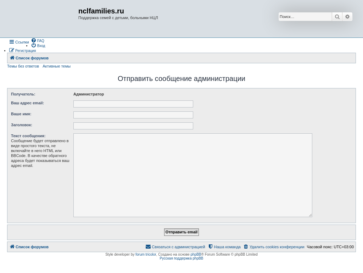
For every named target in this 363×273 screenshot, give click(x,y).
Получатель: (23, 94)
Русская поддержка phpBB (181, 258)
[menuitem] (37, 40)
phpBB (196, 254)
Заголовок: (21, 125)
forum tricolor (145, 254)
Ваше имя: (21, 114)
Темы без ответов (23, 66)
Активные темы (57, 66)
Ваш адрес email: (27, 103)
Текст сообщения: (28, 136)
